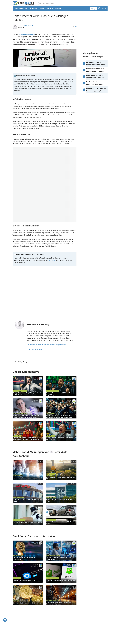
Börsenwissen (33, 8)
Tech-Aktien (48, 362)
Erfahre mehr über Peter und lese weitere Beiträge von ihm (46, 345)
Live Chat (52, 260)
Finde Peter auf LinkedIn (35, 349)
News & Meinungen (21, 8)
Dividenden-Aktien (39, 362)
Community (49, 8)
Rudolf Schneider (67, 587)
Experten (41, 8)
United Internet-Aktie (27, 34)
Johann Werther (34, 542)
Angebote (58, 8)
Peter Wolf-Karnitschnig (25, 25)
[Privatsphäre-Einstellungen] (5, 620)
